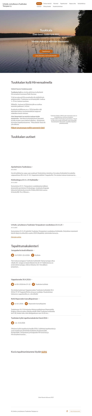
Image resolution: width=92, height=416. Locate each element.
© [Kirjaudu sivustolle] (11, 411)
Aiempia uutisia (16, 237)
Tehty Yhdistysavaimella (75, 411)
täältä (44, 351)
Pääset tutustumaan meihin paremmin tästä (28, 128)
